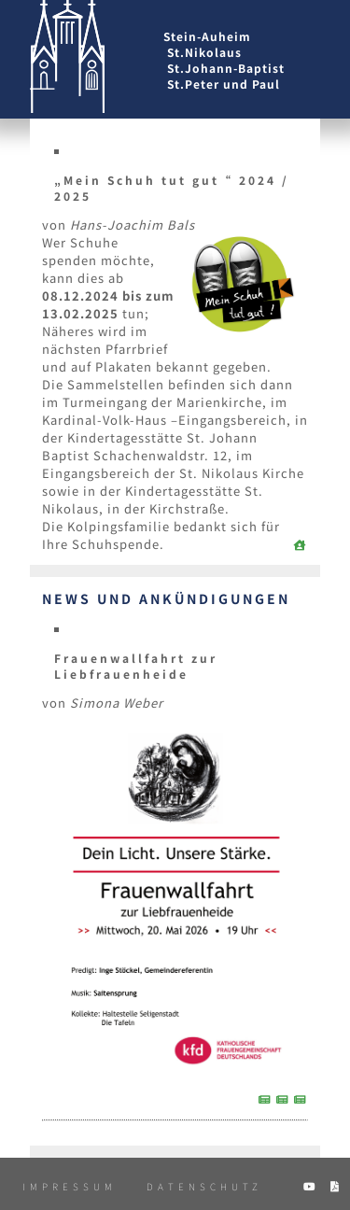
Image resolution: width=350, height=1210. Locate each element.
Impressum (69, 1186)
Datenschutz (204, 1186)
